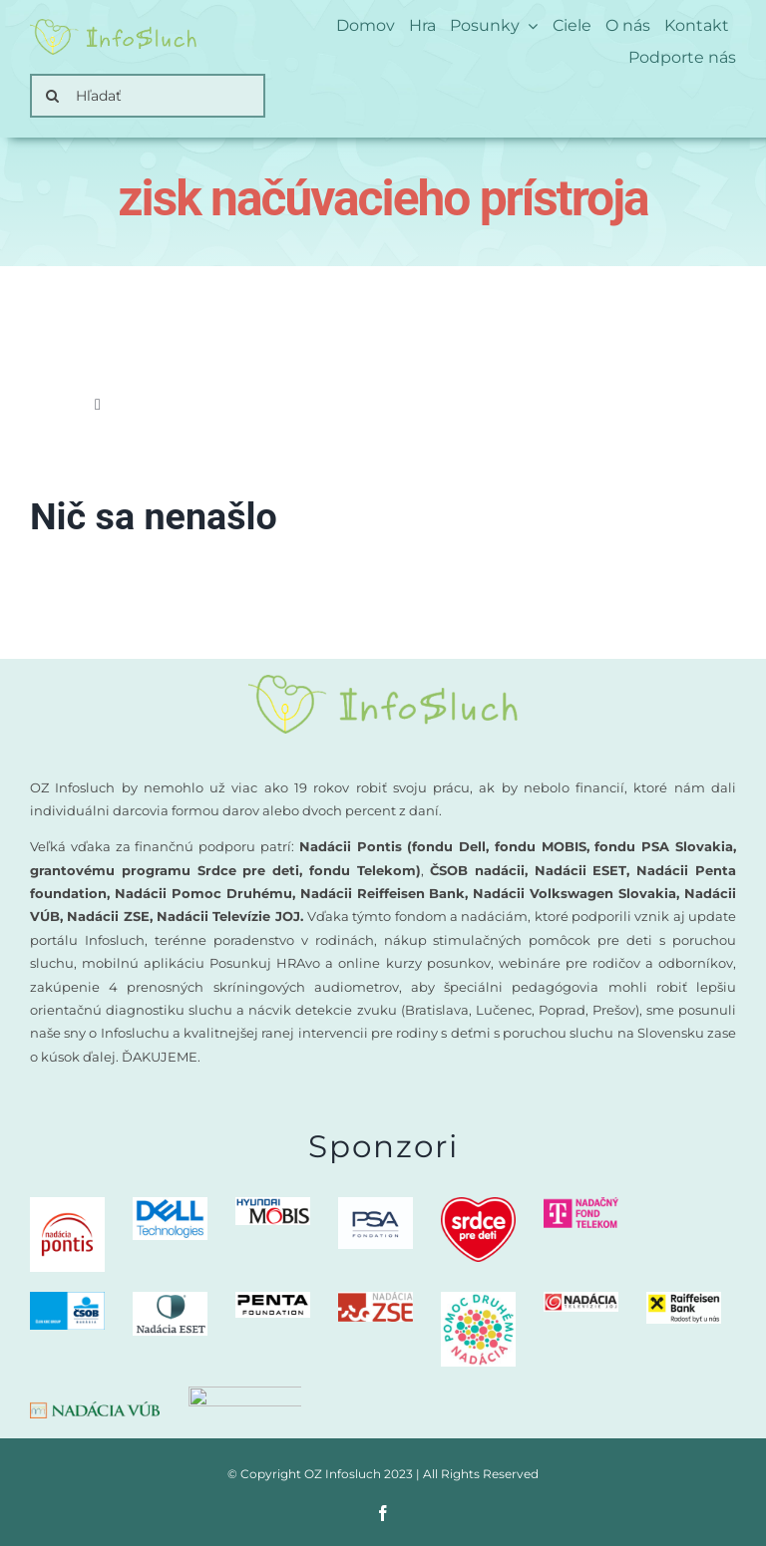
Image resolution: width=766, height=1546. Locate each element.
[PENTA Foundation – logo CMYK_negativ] (272, 1299)
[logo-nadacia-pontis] (67, 1204)
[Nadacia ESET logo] (170, 1299)
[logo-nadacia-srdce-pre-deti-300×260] (478, 1204)
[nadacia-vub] (95, 1407)
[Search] (52, 96)
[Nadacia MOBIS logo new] (272, 1204)
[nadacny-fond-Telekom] (581, 1204)
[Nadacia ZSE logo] (375, 1299)
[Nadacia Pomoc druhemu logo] (478, 1299)
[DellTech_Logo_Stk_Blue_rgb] (170, 1204)
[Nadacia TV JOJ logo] (581, 1299)
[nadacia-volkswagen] (245, 1393)
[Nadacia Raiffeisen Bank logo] (683, 1299)
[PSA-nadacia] (375, 1204)
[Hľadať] (147, 96)
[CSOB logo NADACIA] (67, 1299)
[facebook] (383, 1513)
